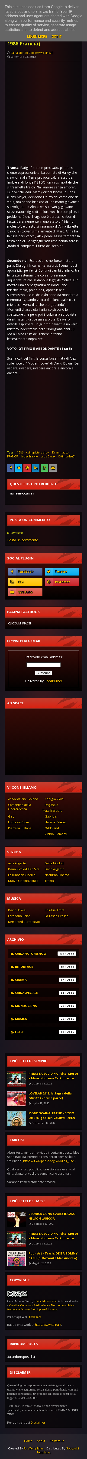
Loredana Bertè (19, 916)
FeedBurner (53, 681)
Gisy (11, 816)
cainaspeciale (45, 993)
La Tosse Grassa (56, 916)
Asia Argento (17, 863)
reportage (45, 967)
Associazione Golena (23, 799)
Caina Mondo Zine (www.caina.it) (31, 53)
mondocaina (45, 1006)
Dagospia (51, 805)
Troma (49, 881)
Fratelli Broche (52, 810)
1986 (20, 452)
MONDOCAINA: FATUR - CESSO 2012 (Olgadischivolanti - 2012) (52, 1115)
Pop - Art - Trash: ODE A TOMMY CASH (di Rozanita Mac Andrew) (53, 1255)
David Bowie (17, 910)
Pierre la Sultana (20, 828)
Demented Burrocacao (24, 922)
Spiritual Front (54, 910)
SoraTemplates (33, 1448)
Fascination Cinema (21, 875)
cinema (45, 980)
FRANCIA (13, 456)
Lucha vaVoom (18, 822)
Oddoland (52, 828)
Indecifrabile (29, 456)
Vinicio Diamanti (56, 834)
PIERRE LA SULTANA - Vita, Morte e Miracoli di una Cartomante (53, 1075)
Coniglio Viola (54, 799)
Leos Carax (48, 456)
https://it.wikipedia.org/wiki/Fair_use (48, 1161)
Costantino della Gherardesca (19, 807)
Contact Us (57, 1441)
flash (45, 1032)
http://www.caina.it (48, 1325)
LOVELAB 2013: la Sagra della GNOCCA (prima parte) (50, 1095)
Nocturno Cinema (57, 875)
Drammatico (60, 452)
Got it (57, 36)
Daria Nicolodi (54, 863)
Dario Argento (54, 869)
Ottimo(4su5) (66, 456)
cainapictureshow (37, 452)
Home (28, 1441)
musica (45, 1019)
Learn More (37, 36)
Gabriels (51, 816)
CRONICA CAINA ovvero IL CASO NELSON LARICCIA (52, 1216)
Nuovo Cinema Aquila (23, 881)
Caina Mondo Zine (46, 1301)
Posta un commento (22, 540)
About (41, 1441)
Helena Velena (55, 822)
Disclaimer (34, 1317)
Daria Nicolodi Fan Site (23, 869)
